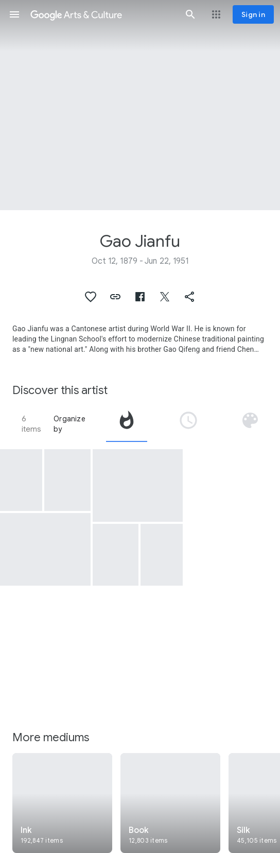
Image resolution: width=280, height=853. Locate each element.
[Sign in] (253, 14)
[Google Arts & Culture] (102, 14)
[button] (14, 14)
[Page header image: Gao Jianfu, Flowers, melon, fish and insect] (140, 105)
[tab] (126, 424)
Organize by (69, 424)
